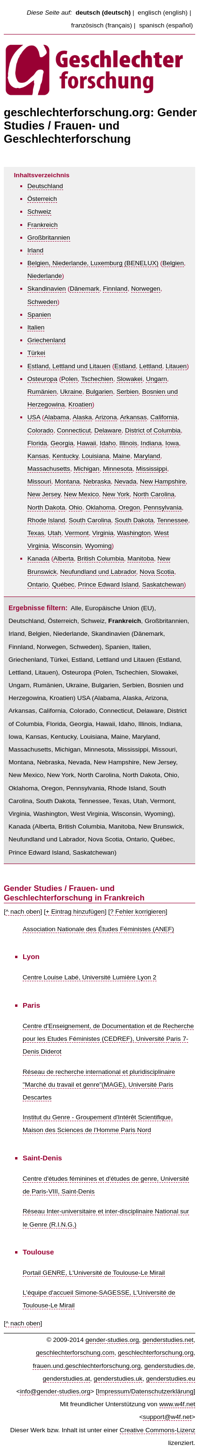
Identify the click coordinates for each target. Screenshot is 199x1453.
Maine (121, 455)
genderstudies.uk (118, 1378)
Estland (124, 366)
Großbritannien (48, 237)
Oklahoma (100, 507)
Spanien (39, 314)
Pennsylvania (162, 507)
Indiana (151, 443)
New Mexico (81, 494)
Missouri (39, 481)
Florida (37, 443)
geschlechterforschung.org (155, 1352)
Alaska (82, 417)
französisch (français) (101, 25)
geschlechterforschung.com (75, 1352)
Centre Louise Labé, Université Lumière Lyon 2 (90, 977)
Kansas (38, 455)
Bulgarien (99, 391)
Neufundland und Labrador (98, 571)
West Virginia (89, 813)
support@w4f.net (167, 1416)
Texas (35, 532)
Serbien (127, 391)
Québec (63, 584)
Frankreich (42, 224)
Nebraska (97, 481)
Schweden (42, 301)
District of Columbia (153, 430)
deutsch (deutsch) (103, 12)
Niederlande (44, 275)
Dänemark (85, 288)
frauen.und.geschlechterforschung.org (87, 1365)
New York (115, 494)
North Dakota (46, 507)
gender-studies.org (112, 1339)
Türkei (36, 352)
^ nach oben (23, 911)
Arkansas (133, 417)
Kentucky (65, 455)
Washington (133, 532)
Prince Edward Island (108, 584)
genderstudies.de (168, 1365)
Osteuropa (42, 378)
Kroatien (80, 404)
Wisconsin (67, 545)
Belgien (172, 263)
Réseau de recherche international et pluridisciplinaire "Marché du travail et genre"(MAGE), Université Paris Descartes (99, 1084)
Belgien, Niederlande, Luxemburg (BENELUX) (92, 263)
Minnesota (118, 468)
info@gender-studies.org (55, 1391)
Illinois (128, 443)
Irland (35, 250)
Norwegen (145, 288)
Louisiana (95, 455)
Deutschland (45, 186)
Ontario (38, 584)
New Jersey (43, 494)
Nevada (125, 481)
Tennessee (172, 520)
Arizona (106, 417)
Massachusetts (48, 468)
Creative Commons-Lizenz (157, 1430)
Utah (54, 532)
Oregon (129, 507)
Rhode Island (46, 520)
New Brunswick (160, 826)
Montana (67, 481)
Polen (69, 378)
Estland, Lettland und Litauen (68, 366)
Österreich (42, 198)
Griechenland (46, 340)
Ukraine (71, 391)
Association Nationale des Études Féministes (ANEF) (98, 929)
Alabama (57, 417)
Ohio (76, 507)
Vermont (77, 532)
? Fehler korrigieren (138, 911)
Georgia (61, 443)
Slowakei (129, 378)
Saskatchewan (162, 584)
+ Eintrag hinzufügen (75, 911)
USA (33, 417)
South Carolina (90, 520)
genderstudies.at (67, 1378)
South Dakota (134, 520)
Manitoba (140, 558)
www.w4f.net (177, 1404)
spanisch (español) (166, 25)
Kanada (38, 558)
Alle (76, 608)
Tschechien (97, 378)
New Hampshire (163, 481)
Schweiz (39, 211)
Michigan (86, 468)
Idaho (108, 443)
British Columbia (100, 558)
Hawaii (86, 443)
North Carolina (153, 494)
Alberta (63, 558)
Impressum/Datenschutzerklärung (145, 1391)
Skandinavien (46, 288)
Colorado (40, 430)
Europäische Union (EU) (119, 608)
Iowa (172, 443)
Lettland (150, 366)
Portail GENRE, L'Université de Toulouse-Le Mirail (94, 1272)
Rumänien (42, 391)
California (163, 417)
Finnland (115, 288)
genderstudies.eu (170, 1378)
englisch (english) (163, 12)
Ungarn (156, 378)
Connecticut (74, 430)
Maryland (147, 455)
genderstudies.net (167, 1339)
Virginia (103, 532)
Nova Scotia (157, 571)
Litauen (176, 366)
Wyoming (98, 545)
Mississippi (151, 468)
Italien (35, 327)
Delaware (107, 430)
